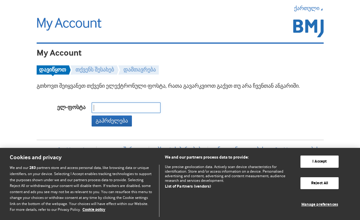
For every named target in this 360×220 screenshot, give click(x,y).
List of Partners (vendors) (188, 186)
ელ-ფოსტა (71, 107)
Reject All (319, 183)
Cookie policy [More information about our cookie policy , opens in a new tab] (93, 209)
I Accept (319, 161)
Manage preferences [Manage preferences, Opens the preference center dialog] (319, 204)
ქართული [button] (309, 8)
